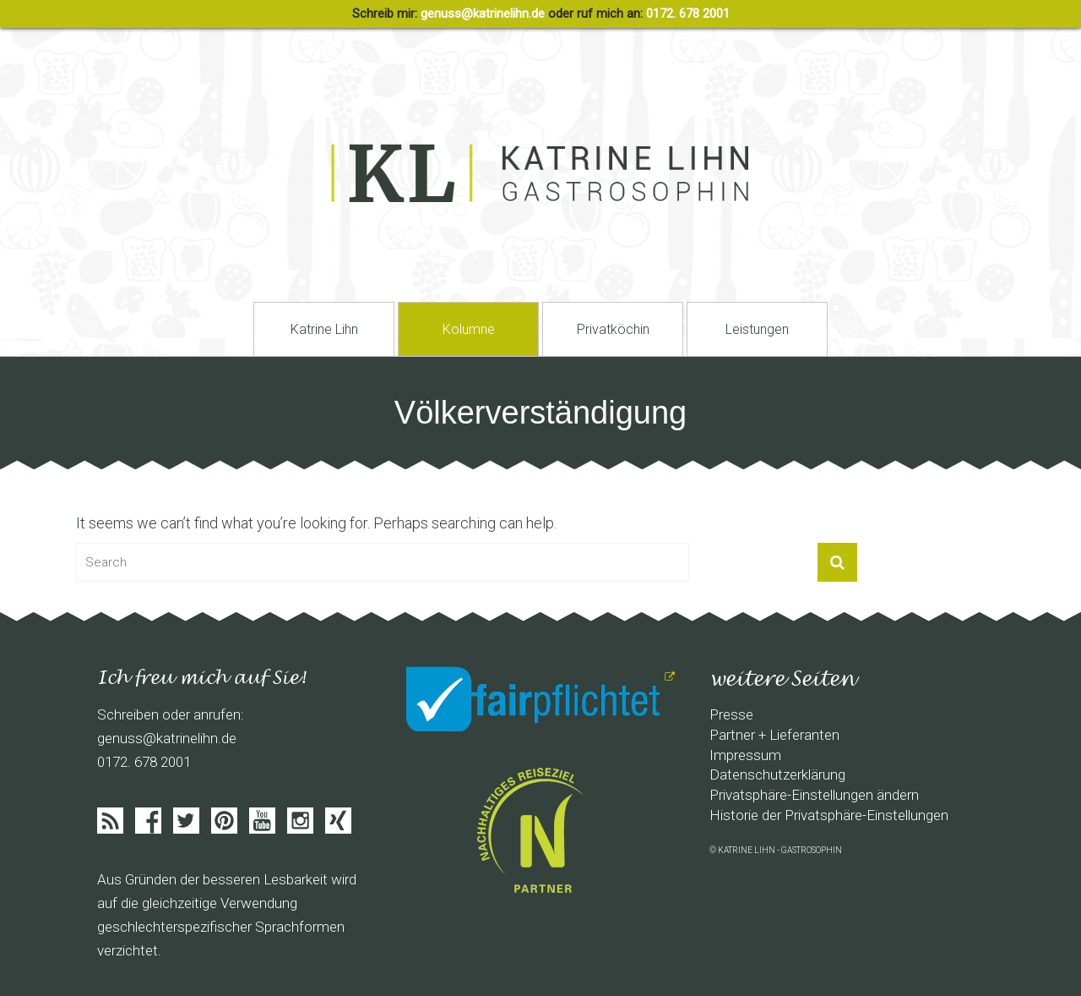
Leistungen (757, 329)
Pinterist (224, 820)
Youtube (262, 820)
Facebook (148, 820)
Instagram (300, 820)
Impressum (745, 755)
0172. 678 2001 (688, 13)
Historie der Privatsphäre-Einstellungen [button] (828, 815)
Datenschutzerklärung (777, 774)
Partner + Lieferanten (774, 734)
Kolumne (469, 329)
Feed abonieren (110, 820)
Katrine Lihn (324, 329)
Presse (731, 714)
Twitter (186, 820)
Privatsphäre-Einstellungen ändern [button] (814, 794)
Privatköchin (613, 329)
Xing (338, 820)
